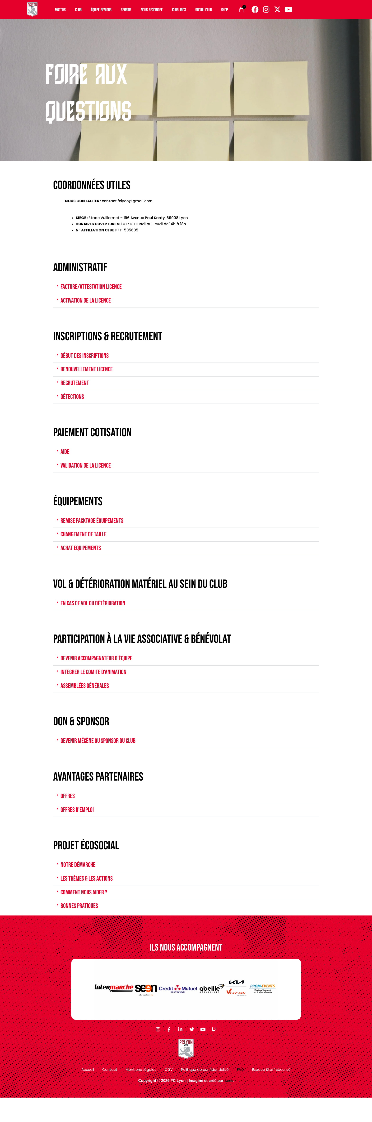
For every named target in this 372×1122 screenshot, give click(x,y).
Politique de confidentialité (205, 1093)
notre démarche (79, 879)
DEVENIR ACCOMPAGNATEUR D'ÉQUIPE (100, 668)
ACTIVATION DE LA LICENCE (88, 302)
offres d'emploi (79, 823)
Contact (109, 1093)
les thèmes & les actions (89, 894)
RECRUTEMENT (76, 386)
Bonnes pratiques (81, 923)
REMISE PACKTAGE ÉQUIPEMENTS (95, 527)
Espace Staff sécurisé (271, 1093)
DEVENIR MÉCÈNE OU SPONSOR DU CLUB (102, 753)
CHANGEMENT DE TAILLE (86, 542)
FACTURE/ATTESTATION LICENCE (94, 287)
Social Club (203, 9)
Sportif (126, 9)
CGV (169, 1093)
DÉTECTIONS (73, 401)
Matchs (60, 9)
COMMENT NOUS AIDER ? (86, 908)
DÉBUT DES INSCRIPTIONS (87, 358)
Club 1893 (179, 9)
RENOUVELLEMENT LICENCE (89, 372)
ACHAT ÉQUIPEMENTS (82, 556)
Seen (228, 1105)
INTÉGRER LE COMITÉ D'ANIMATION (96, 683)
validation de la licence (88, 471)
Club (78, 9)
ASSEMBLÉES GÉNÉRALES (87, 697)
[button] (186, 287)
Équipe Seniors (101, 9)
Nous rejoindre (152, 9)
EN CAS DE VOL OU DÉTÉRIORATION (96, 612)
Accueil (87, 1093)
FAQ (240, 1093)
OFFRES (68, 809)
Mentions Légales (141, 1093)
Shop (224, 9)
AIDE (65, 457)
